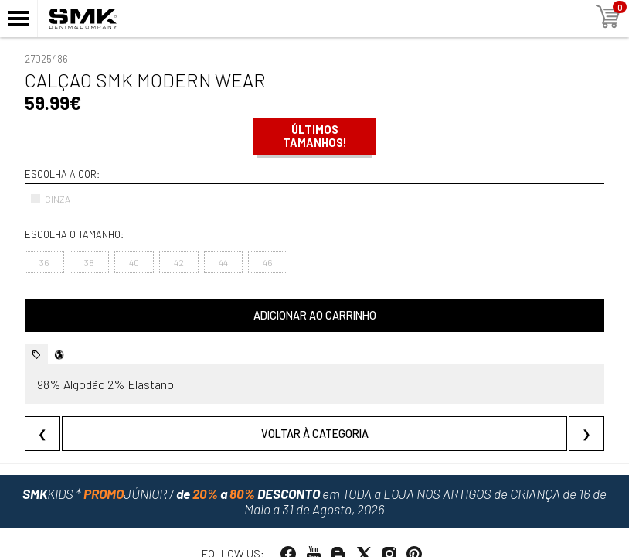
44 (223, 262)
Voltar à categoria (315, 433)
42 (179, 262)
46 (268, 262)
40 (134, 262)
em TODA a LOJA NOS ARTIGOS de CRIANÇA (314, 501)
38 (89, 262)
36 (44, 262)
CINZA (50, 198)
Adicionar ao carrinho (314, 315)
